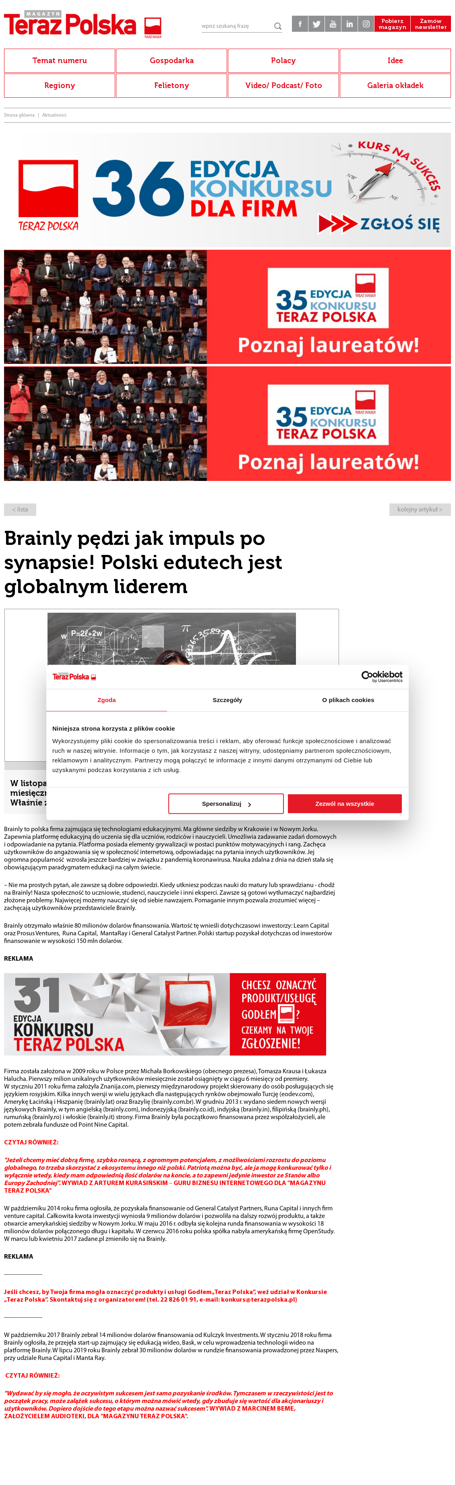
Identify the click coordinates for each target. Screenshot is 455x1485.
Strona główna (19, 115)
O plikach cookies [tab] (348, 699)
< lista (20, 510)
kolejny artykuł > (420, 510)
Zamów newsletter (431, 24)
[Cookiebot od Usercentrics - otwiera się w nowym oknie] (367, 677)
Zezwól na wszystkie (345, 803)
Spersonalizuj (226, 803)
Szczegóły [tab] (227, 699)
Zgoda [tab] (106, 699)
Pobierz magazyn (392, 24)
